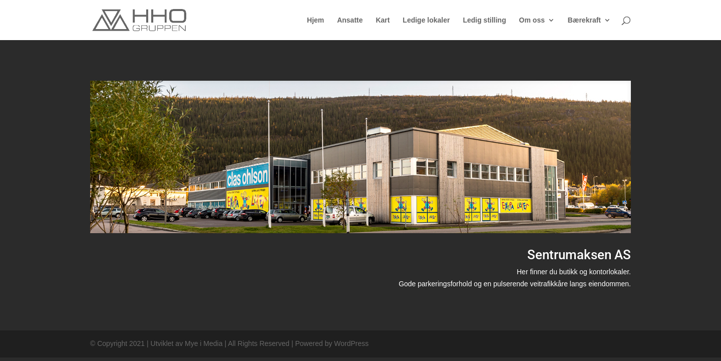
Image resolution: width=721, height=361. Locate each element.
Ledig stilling (484, 20)
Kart (383, 20)
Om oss (532, 20)
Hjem (315, 20)
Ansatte (350, 20)
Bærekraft (584, 20)
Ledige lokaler (426, 20)
